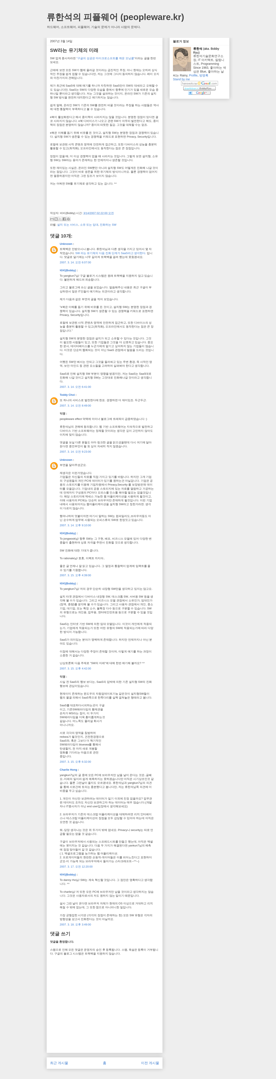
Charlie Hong (68, 769)
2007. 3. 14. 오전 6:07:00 (75, 262)
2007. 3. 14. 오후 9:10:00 (75, 525)
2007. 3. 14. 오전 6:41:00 (75, 386)
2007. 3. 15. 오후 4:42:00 (75, 668)
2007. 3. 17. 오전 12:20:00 (76, 866)
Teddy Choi (67, 394)
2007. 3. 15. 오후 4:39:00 (75, 575)
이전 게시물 (150, 1063)
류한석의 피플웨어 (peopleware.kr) (115, 17)
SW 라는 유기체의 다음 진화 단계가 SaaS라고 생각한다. (110, 253)
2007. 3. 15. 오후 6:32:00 (75, 761)
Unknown (66, 243)
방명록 (203, 75)
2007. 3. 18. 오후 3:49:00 (75, 924)
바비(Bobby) (68, 270)
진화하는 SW (108, 224)
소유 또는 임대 (89, 224)
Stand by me (181, 79)
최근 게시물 (59, 1063)
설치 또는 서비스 (67, 224)
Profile (193, 75)
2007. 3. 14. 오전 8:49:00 (75, 405)
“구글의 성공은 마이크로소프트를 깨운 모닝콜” (106, 58)
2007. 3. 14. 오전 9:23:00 (75, 451)
